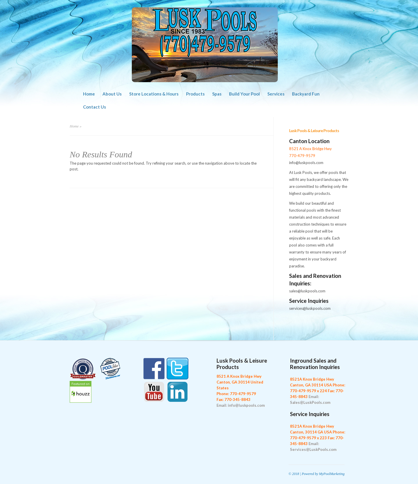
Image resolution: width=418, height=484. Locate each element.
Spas (216, 93)
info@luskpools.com (306, 162)
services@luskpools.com (310, 308)
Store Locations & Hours (154, 93)
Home (89, 93)
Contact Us (94, 106)
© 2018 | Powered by (304, 474)
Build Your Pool (244, 93)
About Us (112, 93)
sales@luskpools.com (307, 291)
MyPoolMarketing (332, 474)
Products (195, 93)
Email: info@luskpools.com (241, 405)
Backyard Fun (306, 93)
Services (275, 93)
